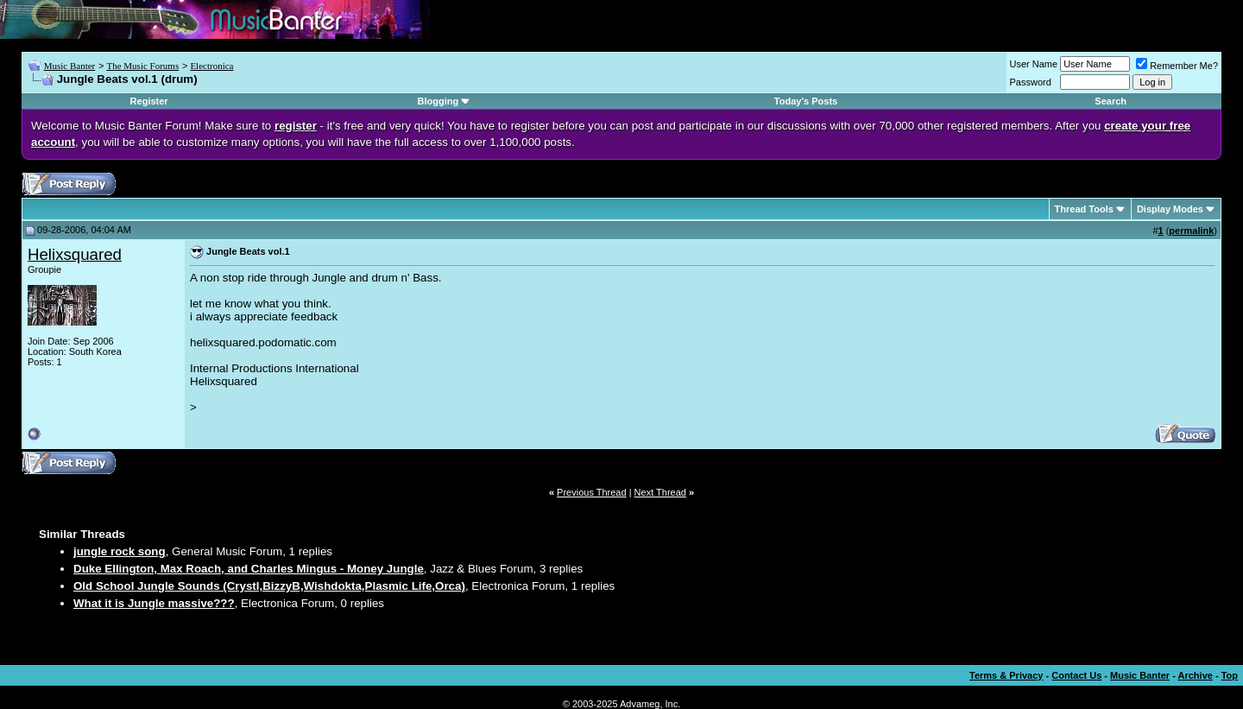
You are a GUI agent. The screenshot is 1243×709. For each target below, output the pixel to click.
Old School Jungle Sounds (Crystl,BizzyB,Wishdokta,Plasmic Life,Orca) (269, 585)
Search (1110, 101)
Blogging (438, 101)
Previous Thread (592, 492)
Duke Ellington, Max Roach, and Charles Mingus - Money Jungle (248, 568)
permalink (1191, 230)
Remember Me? (1177, 65)
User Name (1034, 64)
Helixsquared (75, 254)
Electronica (211, 65)
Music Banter (70, 65)
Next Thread (660, 492)
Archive (1195, 675)
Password (1030, 82)
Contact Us (1076, 675)
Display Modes (1170, 209)
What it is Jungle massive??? (154, 603)
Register (149, 101)
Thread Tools (1084, 209)
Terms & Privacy (1006, 675)
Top (1229, 675)
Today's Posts (805, 101)
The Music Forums (142, 65)
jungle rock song (119, 551)
